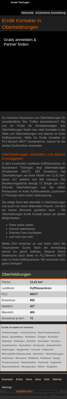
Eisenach (7, 379)
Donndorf (53, 336)
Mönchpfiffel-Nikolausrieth (16, 353)
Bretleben (30, 336)
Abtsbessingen (10, 332)
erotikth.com (24, 391)
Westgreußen (28, 366)
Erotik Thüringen (20, 2)
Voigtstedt (55, 362)
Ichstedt (35, 349)
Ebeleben (7, 341)
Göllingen (19, 341)
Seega (56, 358)
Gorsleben (43, 341)
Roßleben (33, 358)
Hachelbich (25, 345)
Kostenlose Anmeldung (51, 12)
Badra (5, 336)
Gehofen (31, 341)
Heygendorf (22, 349)
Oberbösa (38, 353)
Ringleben (52, 366)
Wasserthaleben (10, 366)
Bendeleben (16, 336)
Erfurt (19, 379)
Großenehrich (9, 345)
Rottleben (45, 358)
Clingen (42, 336)
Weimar (57, 379)
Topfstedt (43, 362)
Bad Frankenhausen (49, 332)
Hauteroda (38, 345)
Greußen (55, 341)
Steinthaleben (28, 362)
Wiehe (41, 366)
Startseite (27, 12)
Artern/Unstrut (28, 332)
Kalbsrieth (47, 349)
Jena (38, 379)
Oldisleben (8, 358)
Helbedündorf (53, 345)
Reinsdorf (20, 358)
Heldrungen (8, 349)
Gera (29, 379)
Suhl (46, 379)
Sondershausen (10, 362)
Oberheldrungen (55, 353)
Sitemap (7, 387)
